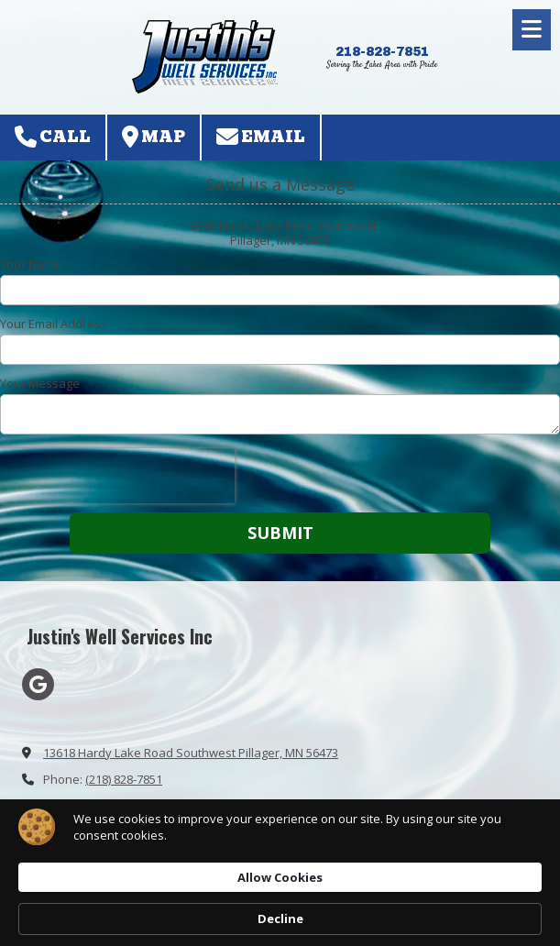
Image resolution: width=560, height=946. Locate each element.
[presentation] (117, 475)
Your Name (30, 264)
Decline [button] (463, 894)
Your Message (40, 383)
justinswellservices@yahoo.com (132, 806)
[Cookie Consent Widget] (280, 894)
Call (53, 137)
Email (260, 137)
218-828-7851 (382, 52)
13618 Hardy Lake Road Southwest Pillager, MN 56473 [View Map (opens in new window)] (190, 752)
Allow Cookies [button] (341, 893)
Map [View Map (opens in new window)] (153, 137)
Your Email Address (53, 323)
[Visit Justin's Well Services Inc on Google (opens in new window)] (38, 684)
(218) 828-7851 (123, 779)
